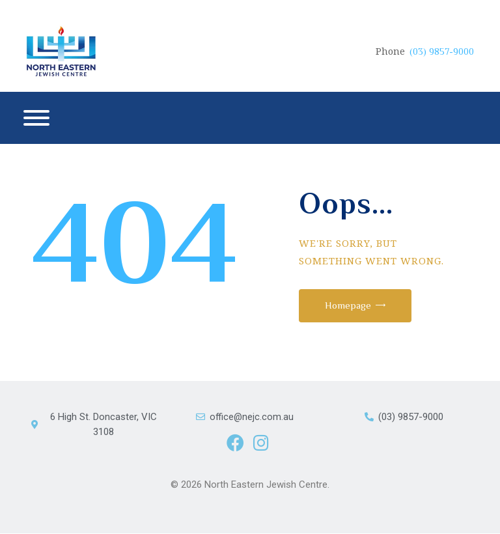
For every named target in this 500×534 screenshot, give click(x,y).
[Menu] (36, 118)
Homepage (351, 305)
